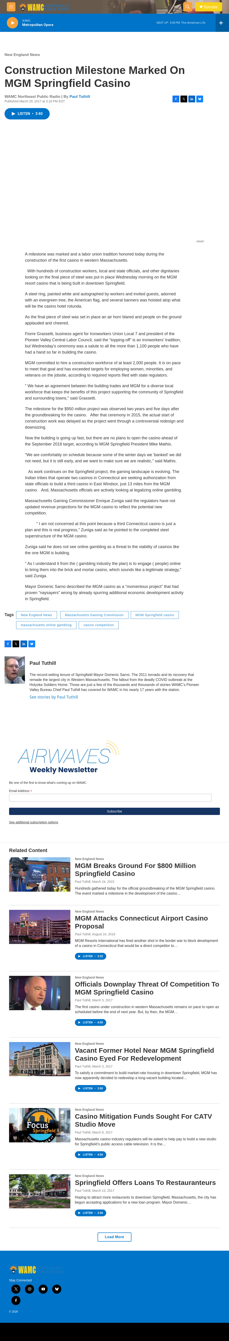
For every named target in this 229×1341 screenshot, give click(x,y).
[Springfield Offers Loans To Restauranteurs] (39, 1191)
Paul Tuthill (79, 96)
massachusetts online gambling (46, 625)
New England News (22, 55)
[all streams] (222, 23)
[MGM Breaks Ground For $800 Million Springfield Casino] (39, 874)
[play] (12, 22)
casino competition (99, 625)
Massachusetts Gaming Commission (94, 615)
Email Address (20, 791)
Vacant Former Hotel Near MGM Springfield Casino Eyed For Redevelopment (144, 1054)
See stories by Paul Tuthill (54, 697)
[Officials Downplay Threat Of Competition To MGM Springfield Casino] (39, 993)
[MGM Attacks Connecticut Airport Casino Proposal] (39, 927)
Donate (211, 7)
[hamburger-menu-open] (11, 6)
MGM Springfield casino (154, 615)
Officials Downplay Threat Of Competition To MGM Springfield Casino (147, 988)
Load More (114, 1237)
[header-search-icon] (187, 6)
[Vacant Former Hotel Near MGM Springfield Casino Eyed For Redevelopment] (39, 1059)
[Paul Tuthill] (15, 670)
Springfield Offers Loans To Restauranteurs (145, 1182)
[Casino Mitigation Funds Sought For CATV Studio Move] (39, 1125)
